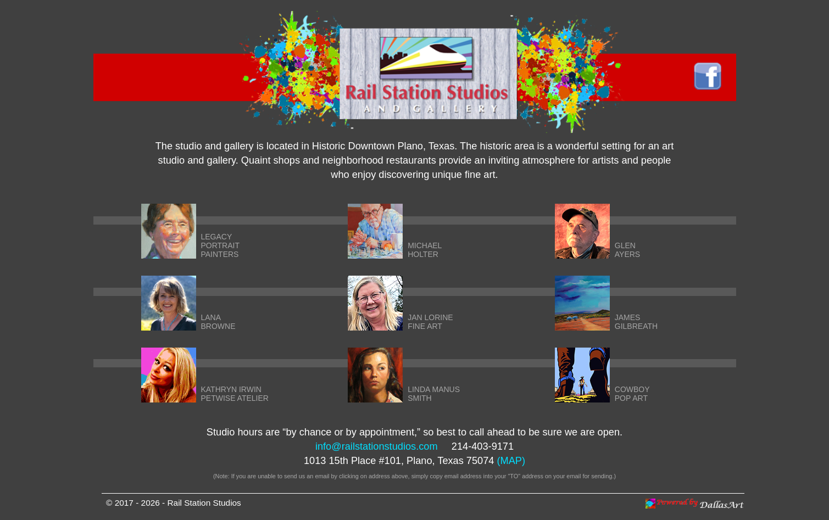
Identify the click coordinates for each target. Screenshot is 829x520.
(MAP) (511, 460)
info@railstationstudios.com (376, 446)
